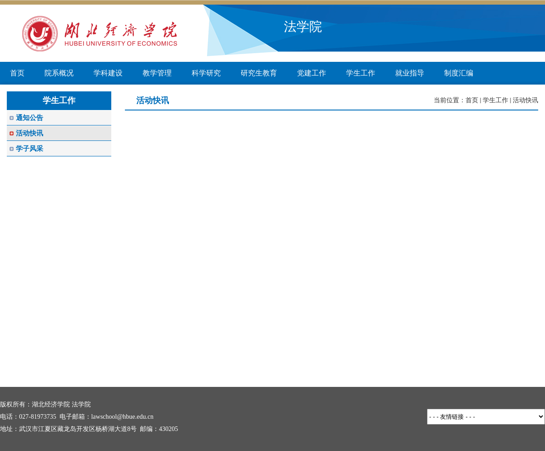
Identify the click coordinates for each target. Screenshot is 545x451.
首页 (472, 100)
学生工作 (495, 100)
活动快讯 (525, 100)
